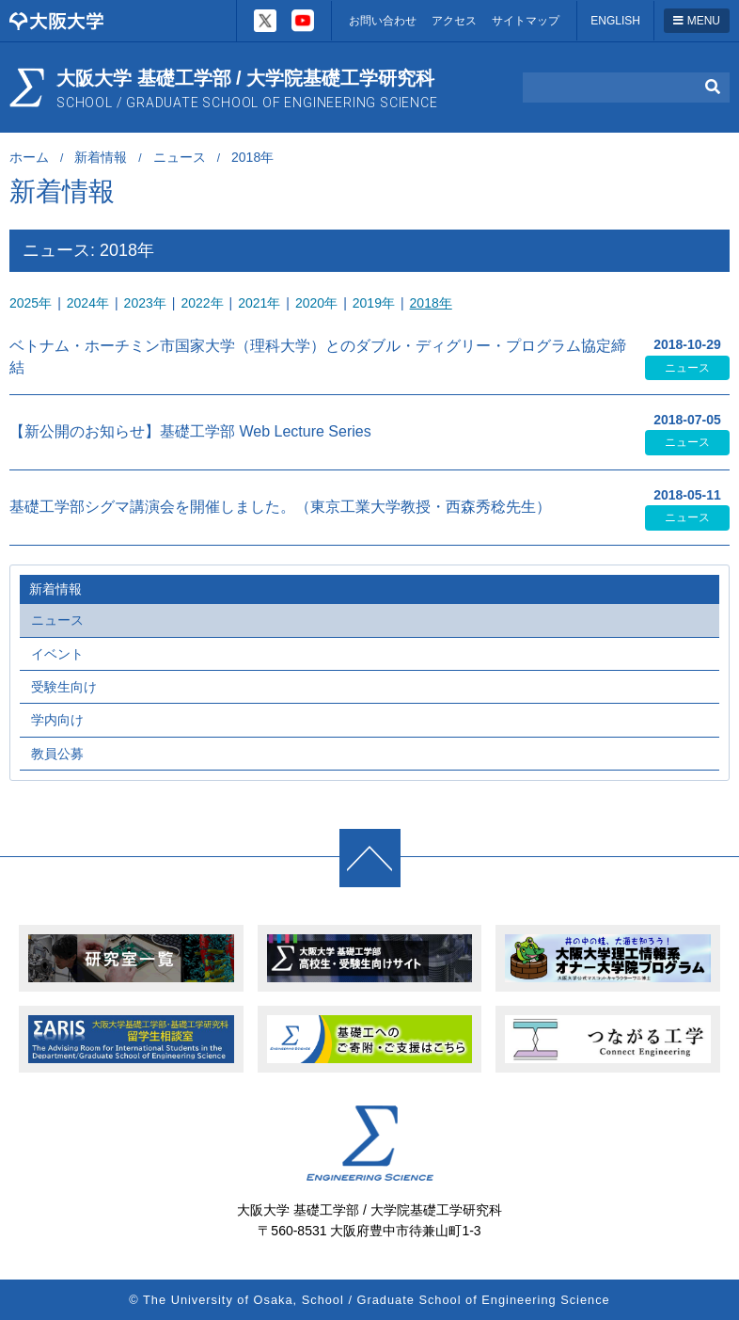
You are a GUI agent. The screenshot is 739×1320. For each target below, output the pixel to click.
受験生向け (64, 686)
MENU (696, 20)
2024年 (88, 302)
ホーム (29, 157)
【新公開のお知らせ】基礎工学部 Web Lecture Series (190, 431)
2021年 (259, 302)
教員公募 (57, 753)
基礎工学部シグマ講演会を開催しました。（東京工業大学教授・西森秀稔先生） (280, 507)
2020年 (316, 302)
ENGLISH (615, 20)
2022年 (202, 302)
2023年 (145, 302)
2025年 (30, 302)
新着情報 (100, 157)
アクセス (454, 20)
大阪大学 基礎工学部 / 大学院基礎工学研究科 (247, 89)
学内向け (57, 719)
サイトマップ (525, 20)
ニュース (179, 157)
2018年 (431, 302)
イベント (57, 653)
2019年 (374, 302)
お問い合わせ (383, 20)
